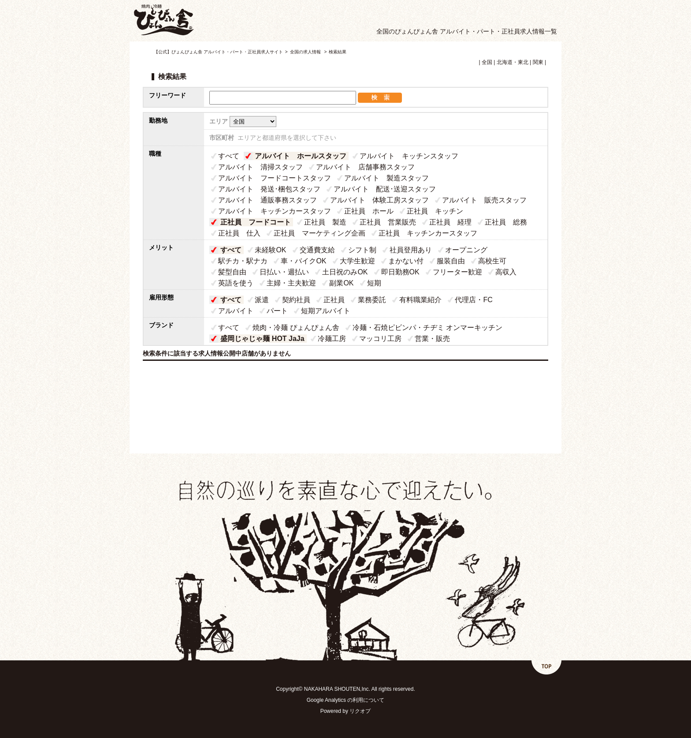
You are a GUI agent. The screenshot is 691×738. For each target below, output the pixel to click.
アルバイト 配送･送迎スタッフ (385, 189)
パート (277, 311)
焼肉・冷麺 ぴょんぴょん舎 (296, 327)
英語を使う (235, 283)
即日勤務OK (400, 272)
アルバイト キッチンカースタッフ (274, 211)
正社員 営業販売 (388, 222)
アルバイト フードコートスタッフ (274, 178)
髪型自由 (232, 272)
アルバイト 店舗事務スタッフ (365, 167)
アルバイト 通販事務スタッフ (267, 200)
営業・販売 (432, 338)
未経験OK (270, 250)
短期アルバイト (325, 311)
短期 (374, 283)
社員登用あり (411, 250)
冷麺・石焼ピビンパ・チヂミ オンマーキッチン (427, 327)
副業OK (341, 283)
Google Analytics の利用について (346, 700)
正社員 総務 (506, 222)
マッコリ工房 (380, 338)
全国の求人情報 (306, 51)
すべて (228, 156)
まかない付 (406, 261)
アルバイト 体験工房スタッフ (379, 200)
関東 (538, 62)
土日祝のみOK (345, 272)
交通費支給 (317, 250)
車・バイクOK (303, 261)
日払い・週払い (284, 272)
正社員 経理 (450, 222)
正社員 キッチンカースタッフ (428, 233)
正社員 (334, 299)
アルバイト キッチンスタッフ (409, 156)
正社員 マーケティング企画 (319, 233)
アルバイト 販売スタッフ (484, 200)
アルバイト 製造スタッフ (386, 178)
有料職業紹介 (420, 299)
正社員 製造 (325, 222)
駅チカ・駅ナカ (242, 261)
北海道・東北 (512, 62)
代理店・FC (473, 299)
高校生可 (492, 261)
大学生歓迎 (357, 261)
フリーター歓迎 (457, 272)
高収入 (505, 272)
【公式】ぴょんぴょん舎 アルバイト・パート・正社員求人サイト (218, 51)
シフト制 (362, 250)
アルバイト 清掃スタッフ (260, 167)
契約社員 (296, 299)
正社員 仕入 (239, 233)
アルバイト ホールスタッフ (300, 156)
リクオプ (360, 711)
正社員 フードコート (255, 222)
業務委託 (372, 299)
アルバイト (235, 311)
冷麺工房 (332, 338)
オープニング (466, 250)
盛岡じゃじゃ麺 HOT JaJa (262, 338)
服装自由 (451, 261)
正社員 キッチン (435, 211)
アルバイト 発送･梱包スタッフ (269, 189)
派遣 (262, 299)
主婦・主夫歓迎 (291, 283)
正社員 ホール (369, 211)
